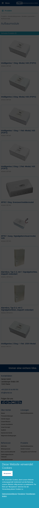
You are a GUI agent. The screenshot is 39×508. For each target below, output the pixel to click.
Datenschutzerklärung (9, 494)
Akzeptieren (7, 473)
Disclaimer (21, 494)
